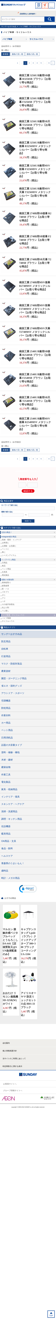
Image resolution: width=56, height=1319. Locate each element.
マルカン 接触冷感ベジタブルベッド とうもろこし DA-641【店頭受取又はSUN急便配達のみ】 (10, 942)
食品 (3, 566)
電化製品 (5, 575)
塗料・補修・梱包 (10, 752)
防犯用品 (5, 708)
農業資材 (5, 671)
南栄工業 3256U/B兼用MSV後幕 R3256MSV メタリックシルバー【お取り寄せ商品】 (35, 148)
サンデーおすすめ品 (8, 26)
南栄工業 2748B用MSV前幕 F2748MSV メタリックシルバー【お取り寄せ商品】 (34, 309)
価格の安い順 (17, 54)
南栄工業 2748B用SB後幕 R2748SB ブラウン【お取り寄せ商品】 (35, 217)
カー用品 (5, 723)
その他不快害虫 (8, 604)
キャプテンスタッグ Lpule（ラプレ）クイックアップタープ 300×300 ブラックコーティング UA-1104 (28, 942)
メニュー (52, 7)
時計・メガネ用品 (10, 878)
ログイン (38, 7)
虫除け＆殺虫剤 (7, 580)
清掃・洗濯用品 (9, 811)
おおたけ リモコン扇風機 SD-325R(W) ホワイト (10, 998)
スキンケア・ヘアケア (12, 804)
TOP (51, 1316)
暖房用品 (5, 833)
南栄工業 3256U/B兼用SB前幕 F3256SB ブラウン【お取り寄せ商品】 (35, 102)
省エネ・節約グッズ (11, 686)
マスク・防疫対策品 (11, 663)
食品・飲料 (7, 848)
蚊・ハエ (5, 589)
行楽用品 (5, 656)
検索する (28, 521)
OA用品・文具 (8, 841)
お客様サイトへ (10, 1084)
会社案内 (6, 1043)
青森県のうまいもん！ (12, 863)
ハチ (3, 601)
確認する (28, 491)
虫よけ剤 (5, 608)
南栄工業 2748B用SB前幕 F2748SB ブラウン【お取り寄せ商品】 (35, 240)
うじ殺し (5, 611)
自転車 (4, 649)
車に (3, 552)
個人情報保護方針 (10, 1051)
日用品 (4, 563)
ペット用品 (6, 569)
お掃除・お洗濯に (9, 546)
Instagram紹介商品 (8, 537)
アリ (3, 598)
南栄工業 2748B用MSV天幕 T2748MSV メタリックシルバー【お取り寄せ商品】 (34, 332)
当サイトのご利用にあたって (14, 1058)
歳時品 (4, 870)
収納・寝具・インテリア (12, 540)
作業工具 (5, 774)
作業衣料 (5, 715)
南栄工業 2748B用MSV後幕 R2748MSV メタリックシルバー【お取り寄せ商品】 (34, 286)
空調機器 (5, 700)
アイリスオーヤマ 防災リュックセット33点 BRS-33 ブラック (28, 1000)
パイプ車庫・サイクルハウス (30, 26)
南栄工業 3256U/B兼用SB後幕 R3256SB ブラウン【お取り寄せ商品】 (35, 79)
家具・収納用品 (9, 789)
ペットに (5, 549)
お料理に (5, 543)
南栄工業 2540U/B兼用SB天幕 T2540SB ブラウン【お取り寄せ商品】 (35, 401)
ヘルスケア (7, 856)
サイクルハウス (36, 39)
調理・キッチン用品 (11, 819)
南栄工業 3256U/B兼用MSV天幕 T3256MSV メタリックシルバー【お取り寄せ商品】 (35, 194)
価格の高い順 (32, 54)
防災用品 (5, 641)
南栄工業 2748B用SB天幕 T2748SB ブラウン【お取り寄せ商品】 (35, 263)
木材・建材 (7, 759)
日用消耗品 (7, 737)
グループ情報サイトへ (12, 1090)
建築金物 (5, 767)
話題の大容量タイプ (11, 745)
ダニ (3, 595)
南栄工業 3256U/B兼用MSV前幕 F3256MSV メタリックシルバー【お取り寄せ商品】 (35, 171)
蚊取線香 (5, 586)
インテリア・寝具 (10, 796)
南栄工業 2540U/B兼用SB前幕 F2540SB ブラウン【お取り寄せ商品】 (35, 378)
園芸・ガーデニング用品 (14, 678)
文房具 (4, 572)
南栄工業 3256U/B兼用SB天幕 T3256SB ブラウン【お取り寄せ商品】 (35, 125)
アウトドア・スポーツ (12, 693)
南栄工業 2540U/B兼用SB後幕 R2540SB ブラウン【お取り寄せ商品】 (35, 355)
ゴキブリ (5, 592)
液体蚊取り (6, 582)
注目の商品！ (6, 532)
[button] (28, 888)
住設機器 (5, 826)
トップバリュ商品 (8, 560)
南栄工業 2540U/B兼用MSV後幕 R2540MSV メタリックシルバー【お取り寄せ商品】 (35, 424)
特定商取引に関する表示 (12, 1066)
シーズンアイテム (9, 555)
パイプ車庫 (7, 39)
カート (45, 7)
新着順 (5, 54)
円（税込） (29, 86)
